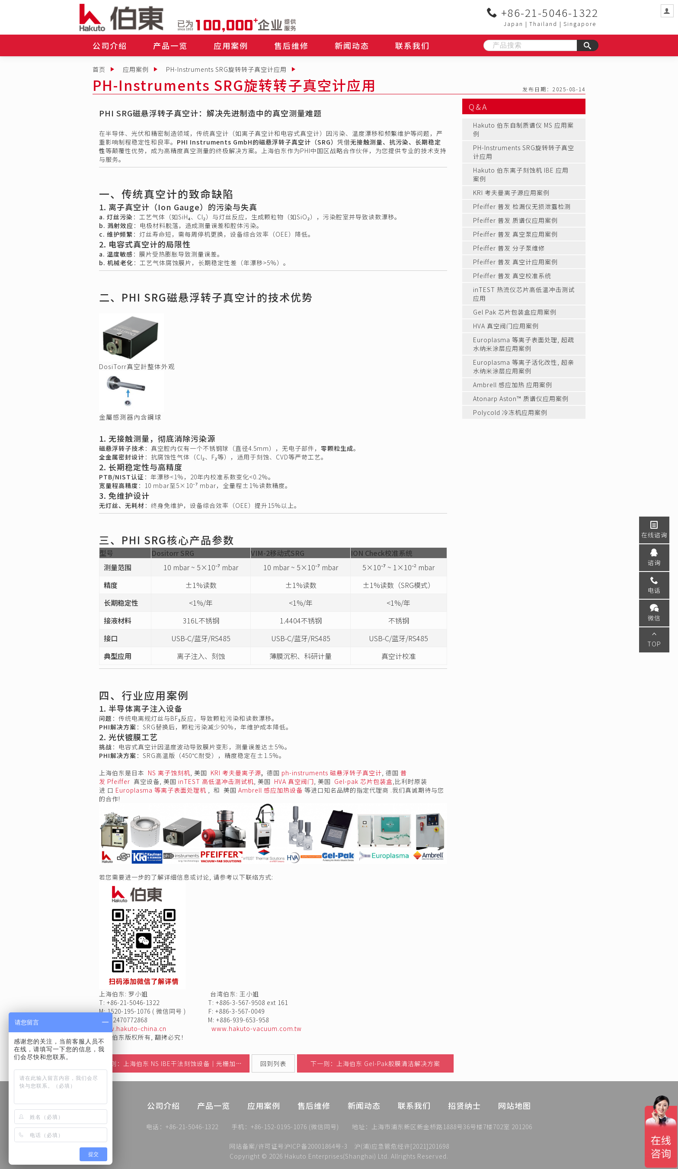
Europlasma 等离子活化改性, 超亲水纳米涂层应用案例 (523, 366)
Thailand (543, 23)
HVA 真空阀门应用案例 (506, 325)
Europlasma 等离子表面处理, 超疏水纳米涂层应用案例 (523, 344)
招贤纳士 (464, 1117)
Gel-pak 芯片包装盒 (363, 781)
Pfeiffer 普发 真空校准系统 (512, 275)
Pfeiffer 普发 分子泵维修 (509, 248)
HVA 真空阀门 (294, 781)
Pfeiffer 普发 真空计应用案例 (515, 261)
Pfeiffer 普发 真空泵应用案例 (515, 234)
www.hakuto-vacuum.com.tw (256, 1028)
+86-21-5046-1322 (542, 12)
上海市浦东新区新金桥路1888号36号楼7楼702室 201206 (451, 1128)
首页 (99, 69)
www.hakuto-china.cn (132, 1028)
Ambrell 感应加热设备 (270, 790)
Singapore (579, 23)
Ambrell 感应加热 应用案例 (512, 384)
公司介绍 (110, 45)
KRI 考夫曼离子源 (236, 772)
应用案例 (231, 45)
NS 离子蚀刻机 (169, 772)
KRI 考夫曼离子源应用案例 (511, 192)
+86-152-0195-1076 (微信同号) (295, 1128)
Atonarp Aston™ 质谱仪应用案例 (521, 398)
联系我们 (412, 45)
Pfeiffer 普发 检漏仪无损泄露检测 (522, 206)
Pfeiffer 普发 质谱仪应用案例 (515, 220)
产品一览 (170, 45)
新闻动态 (352, 45)
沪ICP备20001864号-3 (316, 1146)
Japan (513, 23)
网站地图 (514, 1117)
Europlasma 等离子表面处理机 (160, 790)
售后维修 (291, 45)
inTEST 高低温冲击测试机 (216, 781)
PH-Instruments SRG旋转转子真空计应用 (226, 69)
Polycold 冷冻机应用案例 (510, 412)
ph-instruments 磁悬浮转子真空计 (331, 772)
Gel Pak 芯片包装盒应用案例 (514, 312)
